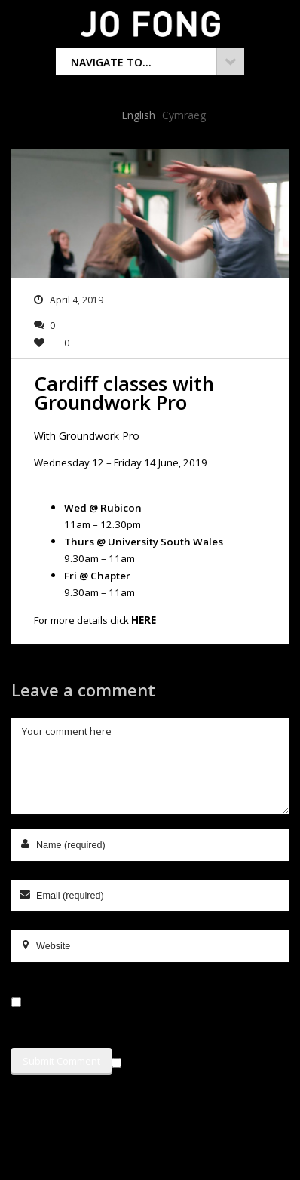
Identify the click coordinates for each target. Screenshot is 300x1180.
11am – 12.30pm (102, 524)
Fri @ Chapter (97, 575)
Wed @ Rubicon (103, 508)
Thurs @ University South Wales (143, 542)
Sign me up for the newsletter (192, 1060)
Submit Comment (61, 1061)
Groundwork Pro (99, 436)
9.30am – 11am (99, 558)
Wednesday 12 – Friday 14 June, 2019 (120, 462)
